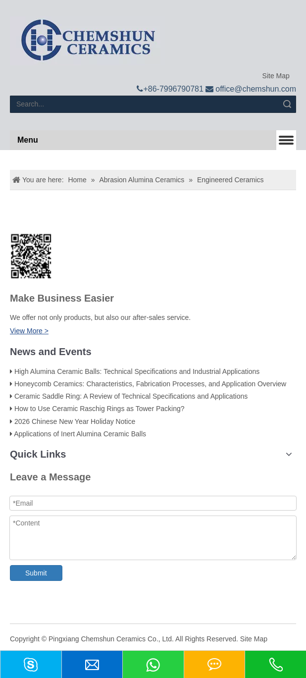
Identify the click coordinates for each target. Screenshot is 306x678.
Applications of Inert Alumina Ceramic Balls (80, 434)
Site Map (275, 76)
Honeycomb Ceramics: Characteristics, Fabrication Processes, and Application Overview (150, 384)
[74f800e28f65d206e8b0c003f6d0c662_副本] (31, 256)
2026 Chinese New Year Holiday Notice (74, 421)
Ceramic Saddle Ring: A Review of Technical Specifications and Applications (131, 396)
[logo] (87, 40)
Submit (36, 573)
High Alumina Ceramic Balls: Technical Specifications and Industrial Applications (136, 371)
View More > (29, 331)
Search (287, 104)
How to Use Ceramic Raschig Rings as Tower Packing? (99, 409)
